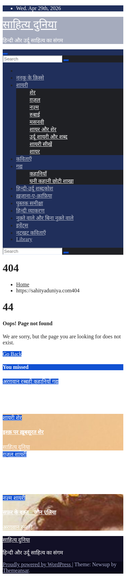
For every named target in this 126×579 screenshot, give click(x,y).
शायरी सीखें (41, 144)
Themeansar (16, 570)
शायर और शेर (43, 129)
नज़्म (34, 107)
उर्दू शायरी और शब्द (49, 137)
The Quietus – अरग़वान (28, 396)
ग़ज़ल (35, 100)
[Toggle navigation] (5, 54)
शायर (35, 151)
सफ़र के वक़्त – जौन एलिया (29, 512)
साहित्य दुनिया (30, 24)
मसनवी (37, 122)
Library (24, 239)
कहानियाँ (38, 174)
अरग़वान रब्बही (18, 381)
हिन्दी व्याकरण (30, 210)
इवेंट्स (22, 225)
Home (22, 284)
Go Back (12, 354)
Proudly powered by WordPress (37, 564)
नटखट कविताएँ (31, 233)
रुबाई (35, 114)
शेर (33, 92)
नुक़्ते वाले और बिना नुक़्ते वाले (45, 218)
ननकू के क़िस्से (30, 78)
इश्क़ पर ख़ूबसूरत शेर (23, 432)
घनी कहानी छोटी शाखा (52, 181)
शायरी (22, 85)
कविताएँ (24, 159)
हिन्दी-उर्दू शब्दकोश (34, 188)
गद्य (19, 166)
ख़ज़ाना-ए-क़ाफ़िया (34, 196)
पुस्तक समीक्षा (29, 203)
